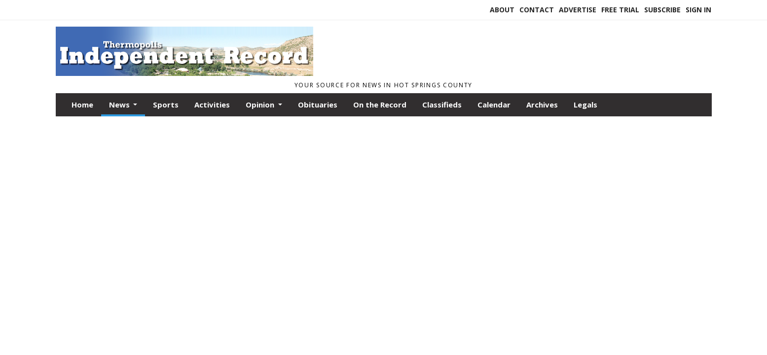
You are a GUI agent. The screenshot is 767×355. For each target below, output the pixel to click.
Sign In (698, 9)
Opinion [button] (261, 104)
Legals (585, 104)
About (502, 9)
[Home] (184, 73)
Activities (212, 104)
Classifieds (442, 104)
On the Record (379, 104)
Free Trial (620, 9)
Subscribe (662, 9)
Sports (166, 104)
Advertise (577, 9)
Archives (542, 104)
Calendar (494, 104)
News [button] (120, 104)
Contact (536, 9)
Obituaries (317, 104)
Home (82, 104)
